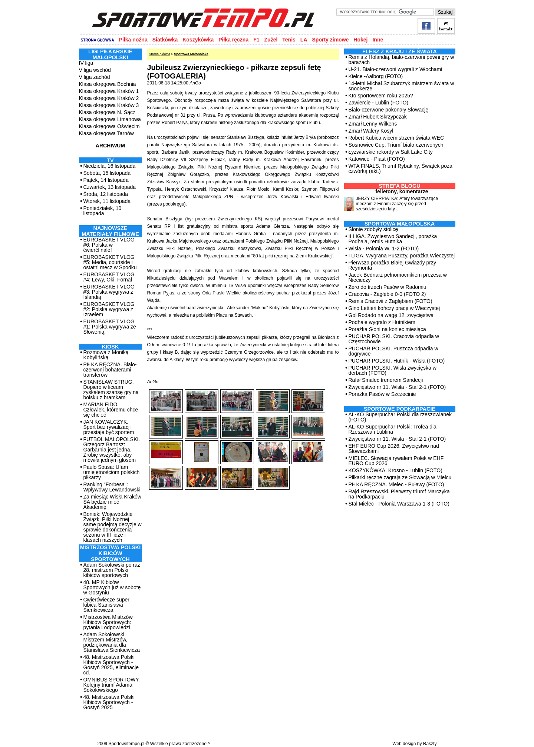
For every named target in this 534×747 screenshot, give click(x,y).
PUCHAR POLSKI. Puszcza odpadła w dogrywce (393, 351)
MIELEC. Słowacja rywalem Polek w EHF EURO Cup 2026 (396, 460)
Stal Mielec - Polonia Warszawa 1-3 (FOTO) (399, 504)
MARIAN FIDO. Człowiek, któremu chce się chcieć (110, 409)
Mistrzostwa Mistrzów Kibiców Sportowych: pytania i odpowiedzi (108, 622)
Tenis (289, 40)
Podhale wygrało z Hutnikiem (382, 322)
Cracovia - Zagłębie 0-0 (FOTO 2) (387, 294)
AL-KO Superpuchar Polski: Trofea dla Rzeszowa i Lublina (392, 429)
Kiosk (110, 347)
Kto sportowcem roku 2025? (381, 96)
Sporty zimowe (330, 40)
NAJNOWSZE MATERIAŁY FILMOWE (110, 231)
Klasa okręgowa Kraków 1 (109, 91)
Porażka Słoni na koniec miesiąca (387, 329)
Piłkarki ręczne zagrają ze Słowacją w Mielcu (400, 477)
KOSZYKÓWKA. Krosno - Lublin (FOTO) (395, 470)
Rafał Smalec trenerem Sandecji (386, 380)
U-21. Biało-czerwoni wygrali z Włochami (395, 69)
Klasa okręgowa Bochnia (107, 84)
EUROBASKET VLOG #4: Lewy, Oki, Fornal (109, 277)
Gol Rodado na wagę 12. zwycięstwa (391, 315)
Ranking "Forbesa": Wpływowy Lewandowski (112, 487)
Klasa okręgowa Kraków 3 (109, 105)
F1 (256, 40)
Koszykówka (198, 40)
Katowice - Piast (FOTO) (377, 159)
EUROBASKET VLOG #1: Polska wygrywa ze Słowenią (109, 327)
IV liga (86, 63)
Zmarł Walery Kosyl (371, 131)
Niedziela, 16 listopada (109, 166)
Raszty (430, 743)
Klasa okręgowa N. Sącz (107, 112)
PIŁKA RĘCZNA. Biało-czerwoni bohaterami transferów (110, 369)
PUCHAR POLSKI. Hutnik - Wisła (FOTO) (397, 361)
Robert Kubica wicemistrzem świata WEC (396, 138)
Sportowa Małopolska (191, 54)
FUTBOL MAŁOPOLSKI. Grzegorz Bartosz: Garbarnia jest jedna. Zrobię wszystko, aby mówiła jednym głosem (111, 449)
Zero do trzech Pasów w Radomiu (387, 287)
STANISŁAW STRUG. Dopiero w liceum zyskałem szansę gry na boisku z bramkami (111, 389)
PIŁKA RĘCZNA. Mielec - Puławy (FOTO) (396, 484)
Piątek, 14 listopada (106, 180)
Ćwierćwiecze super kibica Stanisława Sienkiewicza (106, 605)
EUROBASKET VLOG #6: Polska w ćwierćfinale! (109, 245)
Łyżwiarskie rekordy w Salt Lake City (391, 152)
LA (303, 40)
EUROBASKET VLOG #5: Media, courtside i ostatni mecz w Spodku (110, 262)
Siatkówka (165, 40)
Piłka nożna (133, 40)
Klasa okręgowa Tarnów (106, 133)
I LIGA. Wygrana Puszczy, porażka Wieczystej (402, 256)
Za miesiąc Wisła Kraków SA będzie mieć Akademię (112, 502)
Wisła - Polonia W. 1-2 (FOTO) (384, 248)
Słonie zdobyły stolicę (373, 229)
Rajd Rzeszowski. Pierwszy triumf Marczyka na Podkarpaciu (399, 494)
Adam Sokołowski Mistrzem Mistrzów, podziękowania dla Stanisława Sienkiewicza (111, 642)
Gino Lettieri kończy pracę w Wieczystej (394, 308)
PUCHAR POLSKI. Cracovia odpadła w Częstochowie (394, 338)
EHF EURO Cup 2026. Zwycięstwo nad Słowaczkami (394, 448)
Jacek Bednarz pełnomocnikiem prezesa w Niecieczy (398, 277)
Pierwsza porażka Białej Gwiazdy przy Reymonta (392, 265)
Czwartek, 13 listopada (109, 187)
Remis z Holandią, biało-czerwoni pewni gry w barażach (401, 59)
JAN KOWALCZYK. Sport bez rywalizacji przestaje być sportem (108, 427)
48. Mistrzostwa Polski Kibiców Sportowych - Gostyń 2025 (109, 702)
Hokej (360, 40)
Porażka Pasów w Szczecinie (382, 394)
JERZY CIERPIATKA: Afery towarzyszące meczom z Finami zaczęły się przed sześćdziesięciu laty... (397, 203)
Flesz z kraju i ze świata (399, 51)
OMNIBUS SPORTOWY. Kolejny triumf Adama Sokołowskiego (111, 685)
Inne (377, 40)
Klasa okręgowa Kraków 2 (109, 98)
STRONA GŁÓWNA (97, 40)
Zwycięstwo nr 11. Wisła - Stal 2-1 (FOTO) (397, 387)
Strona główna (160, 54)
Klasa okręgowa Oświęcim (109, 126)
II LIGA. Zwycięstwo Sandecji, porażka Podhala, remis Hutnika (393, 238)
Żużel (271, 40)
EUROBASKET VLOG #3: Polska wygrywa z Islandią (109, 292)
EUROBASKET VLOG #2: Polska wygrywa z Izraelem (109, 309)
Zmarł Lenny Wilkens (373, 124)
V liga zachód (94, 77)
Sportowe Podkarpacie (399, 409)
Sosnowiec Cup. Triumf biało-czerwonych (396, 145)
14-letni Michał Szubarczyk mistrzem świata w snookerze (401, 85)
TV (110, 160)
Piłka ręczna (233, 40)
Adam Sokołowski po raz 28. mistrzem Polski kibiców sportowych (111, 570)
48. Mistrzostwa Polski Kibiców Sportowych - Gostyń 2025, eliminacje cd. (111, 665)
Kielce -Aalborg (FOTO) (376, 76)
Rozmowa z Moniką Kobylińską (106, 354)
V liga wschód (95, 70)
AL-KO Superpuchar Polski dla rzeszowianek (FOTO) (400, 417)
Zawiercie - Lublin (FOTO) (379, 103)
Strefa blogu (399, 186)
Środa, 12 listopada (105, 194)
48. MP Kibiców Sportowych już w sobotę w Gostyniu (112, 587)
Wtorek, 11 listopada (107, 201)
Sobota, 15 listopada (107, 173)
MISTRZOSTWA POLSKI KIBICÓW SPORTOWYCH (110, 553)
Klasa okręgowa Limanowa (110, 119)
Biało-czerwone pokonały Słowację (389, 110)
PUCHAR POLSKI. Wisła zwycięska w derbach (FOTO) (392, 370)
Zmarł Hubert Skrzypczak (378, 117)
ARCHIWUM (110, 146)
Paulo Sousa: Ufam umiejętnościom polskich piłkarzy (111, 472)
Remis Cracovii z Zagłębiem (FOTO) (390, 301)
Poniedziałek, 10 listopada (102, 210)
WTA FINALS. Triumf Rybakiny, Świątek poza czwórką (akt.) (400, 168)
